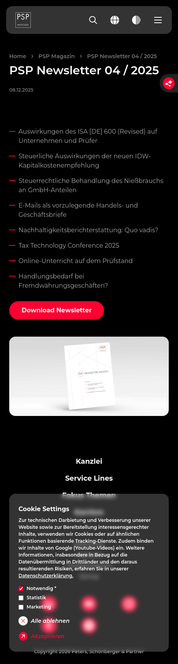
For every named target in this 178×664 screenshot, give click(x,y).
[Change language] (114, 20)
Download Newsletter (57, 310)
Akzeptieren (41, 636)
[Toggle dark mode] (136, 20)
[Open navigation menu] (158, 20)
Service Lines (89, 478)
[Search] (93, 20)
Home (17, 56)
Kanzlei (89, 461)
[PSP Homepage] (23, 20)
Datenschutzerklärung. (45, 575)
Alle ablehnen (43, 620)
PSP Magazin (57, 56)
